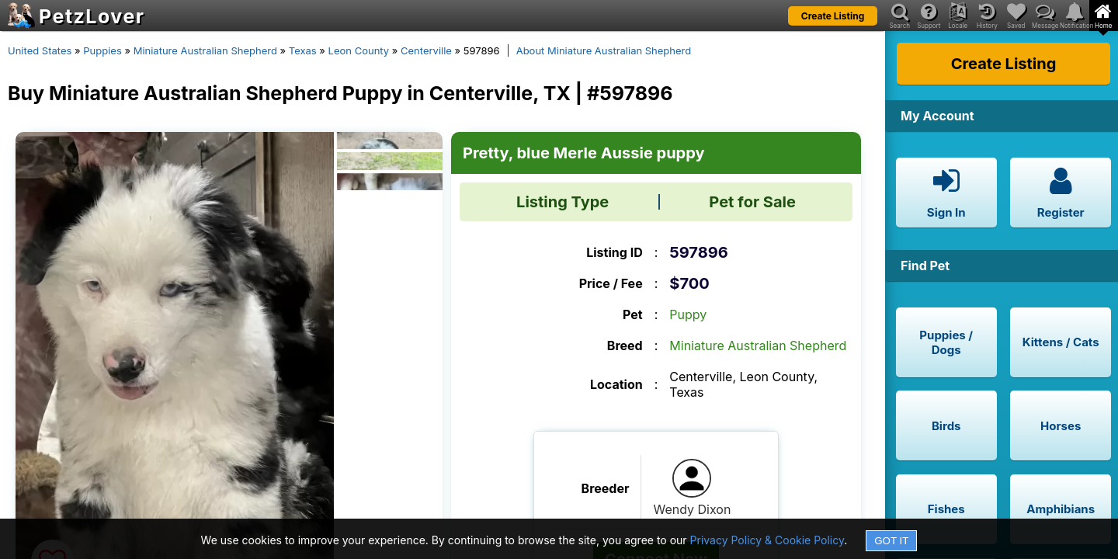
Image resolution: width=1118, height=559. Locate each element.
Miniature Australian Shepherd (205, 50)
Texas (303, 50)
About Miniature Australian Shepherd (604, 50)
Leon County (359, 50)
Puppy (688, 314)
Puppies (102, 50)
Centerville (426, 50)
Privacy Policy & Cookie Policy (767, 540)
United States (39, 50)
